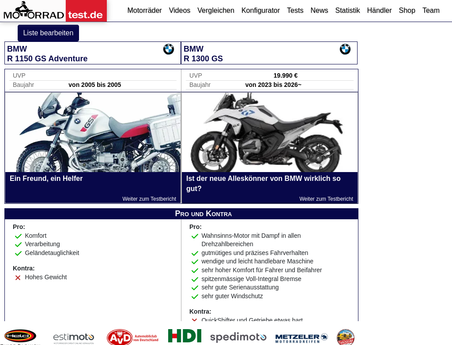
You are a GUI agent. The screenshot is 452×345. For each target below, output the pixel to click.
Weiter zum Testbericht (149, 199)
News (319, 10)
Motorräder (144, 10)
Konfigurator (260, 10)
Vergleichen (215, 10)
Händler (379, 10)
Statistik (347, 10)
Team (431, 10)
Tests (295, 10)
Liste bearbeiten (48, 33)
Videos (180, 10)
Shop (407, 10)
